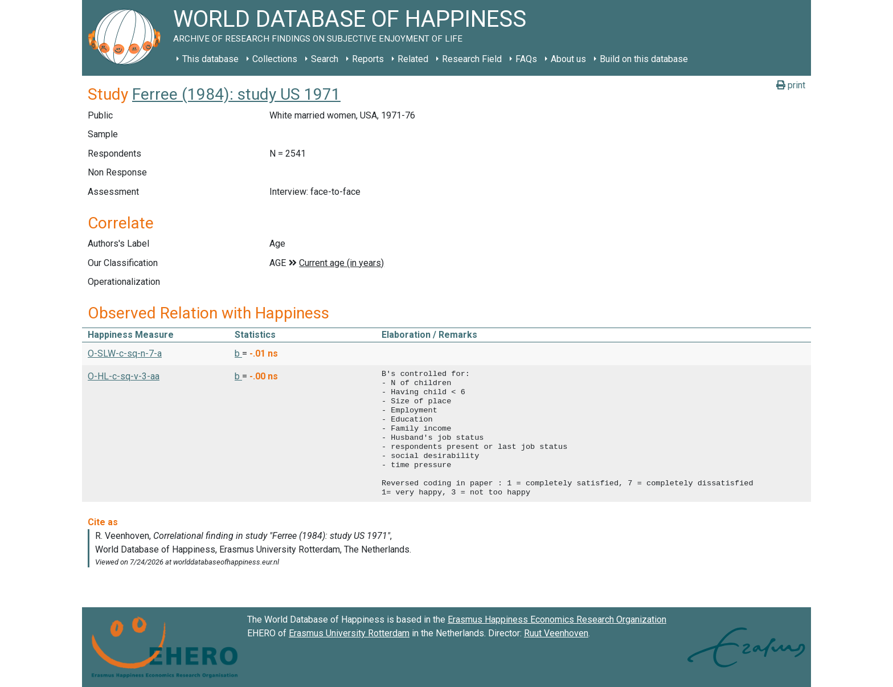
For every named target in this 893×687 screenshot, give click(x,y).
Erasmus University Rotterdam (349, 633)
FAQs (526, 59)
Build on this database (644, 59)
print (790, 85)
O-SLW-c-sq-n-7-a (125, 353)
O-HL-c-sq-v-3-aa (123, 376)
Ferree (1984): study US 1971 (236, 94)
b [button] (238, 353)
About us (568, 59)
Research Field (472, 59)
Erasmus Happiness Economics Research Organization (557, 619)
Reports (368, 59)
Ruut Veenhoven (556, 633)
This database (210, 59)
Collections (274, 59)
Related (413, 59)
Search (324, 59)
